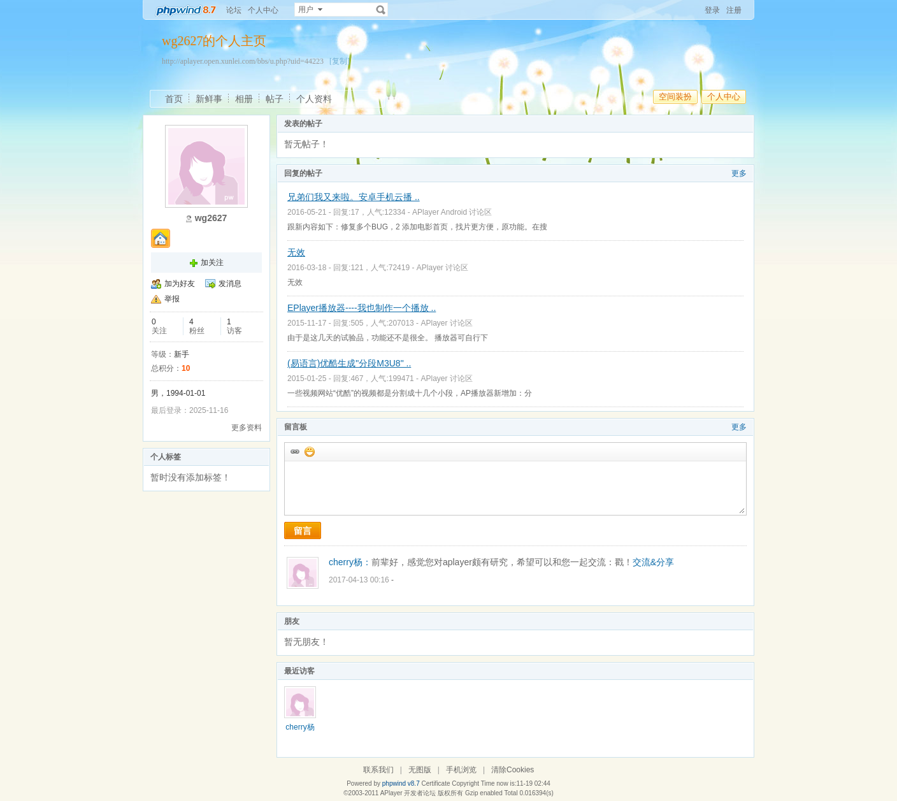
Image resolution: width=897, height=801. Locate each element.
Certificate (435, 783)
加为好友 (179, 283)
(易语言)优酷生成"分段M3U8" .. (349, 363)
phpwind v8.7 (401, 783)
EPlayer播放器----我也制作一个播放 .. (361, 308)
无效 (296, 252)
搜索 (381, 9)
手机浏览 (461, 769)
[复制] (339, 61)
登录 (712, 10)
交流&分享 (653, 562)
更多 (739, 173)
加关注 (212, 262)
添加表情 (309, 451)
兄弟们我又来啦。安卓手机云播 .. (353, 197)
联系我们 (378, 769)
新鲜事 (209, 99)
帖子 (274, 99)
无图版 (419, 769)
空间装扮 (675, 96)
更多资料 (246, 427)
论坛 (233, 10)
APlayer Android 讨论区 (452, 212)
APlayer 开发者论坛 (408, 793)
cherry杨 (299, 727)
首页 (174, 99)
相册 (244, 99)
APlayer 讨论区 (442, 267)
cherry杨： (350, 562)
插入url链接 (294, 451)
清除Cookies (512, 769)
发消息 (230, 283)
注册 (734, 10)
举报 (172, 298)
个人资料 (314, 99)
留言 (303, 531)
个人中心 (263, 10)
